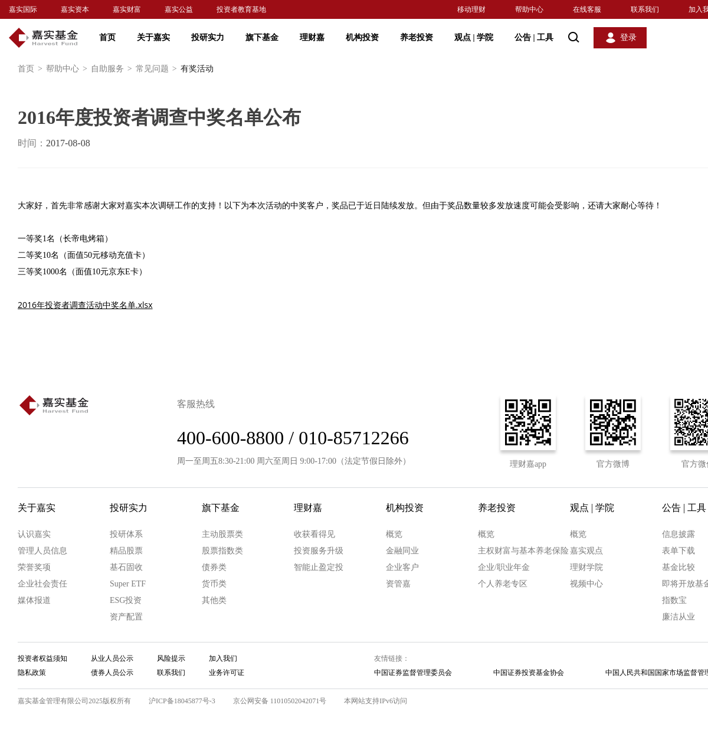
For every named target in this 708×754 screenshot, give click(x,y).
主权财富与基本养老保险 (523, 550)
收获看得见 (314, 534)
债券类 (214, 567)
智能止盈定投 (318, 567)
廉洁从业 (678, 616)
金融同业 (402, 550)
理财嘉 (312, 37)
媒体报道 (34, 600)
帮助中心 (529, 9)
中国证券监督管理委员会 (413, 672)
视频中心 (586, 583)
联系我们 (645, 9)
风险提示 (171, 658)
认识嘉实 (34, 534)
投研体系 (126, 534)
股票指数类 (222, 550)
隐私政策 (32, 672)
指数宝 (674, 600)
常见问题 (158, 69)
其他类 (214, 600)
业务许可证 (226, 672)
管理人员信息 (42, 550)
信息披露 (678, 534)
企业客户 (402, 567)
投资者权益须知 (42, 658)
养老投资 (416, 37)
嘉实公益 (179, 9)
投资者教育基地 (241, 9)
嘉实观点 (586, 550)
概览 (394, 534)
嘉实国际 (23, 9)
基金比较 (678, 567)
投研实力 (207, 37)
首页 (107, 37)
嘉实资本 (75, 9)
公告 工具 (533, 37)
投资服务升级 (318, 550)
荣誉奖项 (34, 567)
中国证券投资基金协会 (528, 672)
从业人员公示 (112, 658)
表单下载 (678, 550)
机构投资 (362, 37)
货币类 (214, 583)
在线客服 (587, 9)
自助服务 (113, 69)
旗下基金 (261, 37)
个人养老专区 (502, 583)
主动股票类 (222, 534)
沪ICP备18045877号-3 (182, 701)
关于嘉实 (153, 37)
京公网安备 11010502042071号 (280, 701)
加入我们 (223, 658)
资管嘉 (398, 583)
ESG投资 (126, 600)
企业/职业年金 (504, 567)
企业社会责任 (42, 583)
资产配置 (126, 616)
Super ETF (128, 583)
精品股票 (126, 550)
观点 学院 (473, 37)
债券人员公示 (112, 672)
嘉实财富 (127, 9)
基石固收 (126, 567)
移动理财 (471, 9)
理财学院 (586, 567)
